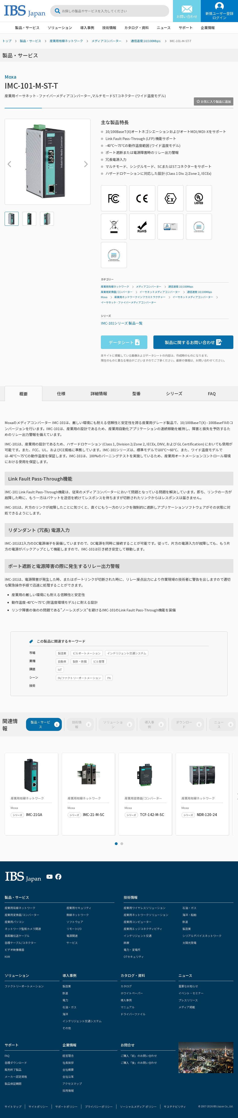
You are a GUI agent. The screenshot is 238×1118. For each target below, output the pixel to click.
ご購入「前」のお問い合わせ (139, 1056)
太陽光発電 (189, 943)
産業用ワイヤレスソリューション (144, 908)
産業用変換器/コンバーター (116, 292)
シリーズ (174, 393)
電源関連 (72, 936)
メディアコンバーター (107, 41)
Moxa (11, 76)
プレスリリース (188, 1000)
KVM (7, 957)
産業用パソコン (14, 922)
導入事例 (87, 27)
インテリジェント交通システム (82, 1021)
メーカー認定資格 (16, 1076)
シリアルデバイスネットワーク (201, 936)
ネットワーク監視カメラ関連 (23, 929)
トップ (6, 41)
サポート (186, 27)
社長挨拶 (68, 1063)
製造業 (186, 929)
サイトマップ (13, 1106)
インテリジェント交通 (138, 936)
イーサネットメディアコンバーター (159, 292)
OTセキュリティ (134, 957)
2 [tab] (121, 843)
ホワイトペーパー (132, 993)
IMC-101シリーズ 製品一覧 (121, 323)
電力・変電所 (132, 950)
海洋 (65, 1014)
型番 (136, 393)
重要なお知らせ (188, 986)
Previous (8, 161)
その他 (67, 1028)
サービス (72, 943)
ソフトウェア (74, 922)
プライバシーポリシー (99, 1106)
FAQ (212, 393)
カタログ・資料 (136, 27)
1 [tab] (116, 843)
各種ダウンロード (16, 1063)
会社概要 (68, 1070)
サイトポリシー (38, 1106)
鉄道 (185, 922)
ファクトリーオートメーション (24, 986)
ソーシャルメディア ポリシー (138, 1106)
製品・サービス (27, 27)
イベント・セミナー (191, 993)
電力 (65, 1000)
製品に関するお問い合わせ (193, 342)
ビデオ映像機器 (14, 950)
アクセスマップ (72, 1083)
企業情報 (208, 27)
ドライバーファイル (133, 1014)
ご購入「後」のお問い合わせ (139, 1063)
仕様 (61, 393)
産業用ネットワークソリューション (146, 915)
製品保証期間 (13, 1083)
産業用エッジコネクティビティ (143, 929)
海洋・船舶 (189, 915)
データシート (124, 342)
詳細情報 (98, 393)
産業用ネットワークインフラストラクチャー (139, 297)
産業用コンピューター (138, 922)
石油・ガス (189, 908)
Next (85, 161)
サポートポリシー (66, 1106)
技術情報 (109, 27)
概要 (23, 394)
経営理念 (68, 1056)
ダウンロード (189, 724)
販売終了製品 (13, 1070)
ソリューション (60, 27)
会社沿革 (68, 1076)
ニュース (164, 27)
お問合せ (128, 1044)
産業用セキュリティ (78, 908)
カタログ (126, 986)
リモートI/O (74, 929)
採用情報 (68, 1090)
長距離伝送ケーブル (17, 936)
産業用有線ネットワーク (66, 41)
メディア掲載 (186, 1007)
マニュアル (128, 1007)
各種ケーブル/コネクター (20, 943)
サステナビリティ (175, 1106)
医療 (126, 943)
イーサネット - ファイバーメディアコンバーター (128, 302)
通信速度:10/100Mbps (146, 41)
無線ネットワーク (77, 915)
